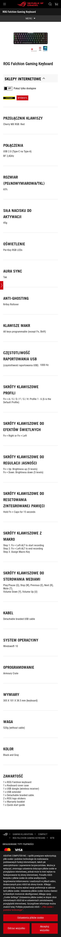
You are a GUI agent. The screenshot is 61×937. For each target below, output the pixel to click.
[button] (5, 4)
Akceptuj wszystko (44, 928)
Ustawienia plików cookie (30, 917)
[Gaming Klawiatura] (23, 834)
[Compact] (42, 834)
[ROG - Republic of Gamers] (31, 4)
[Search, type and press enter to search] (50, 4)
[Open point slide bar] (1, 285)
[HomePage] (5, 834)
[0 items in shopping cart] (56, 4)
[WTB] (52, 838)
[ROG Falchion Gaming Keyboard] (29, 838)
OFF (9, 88)
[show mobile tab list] (30, 18)
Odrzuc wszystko (16, 928)
